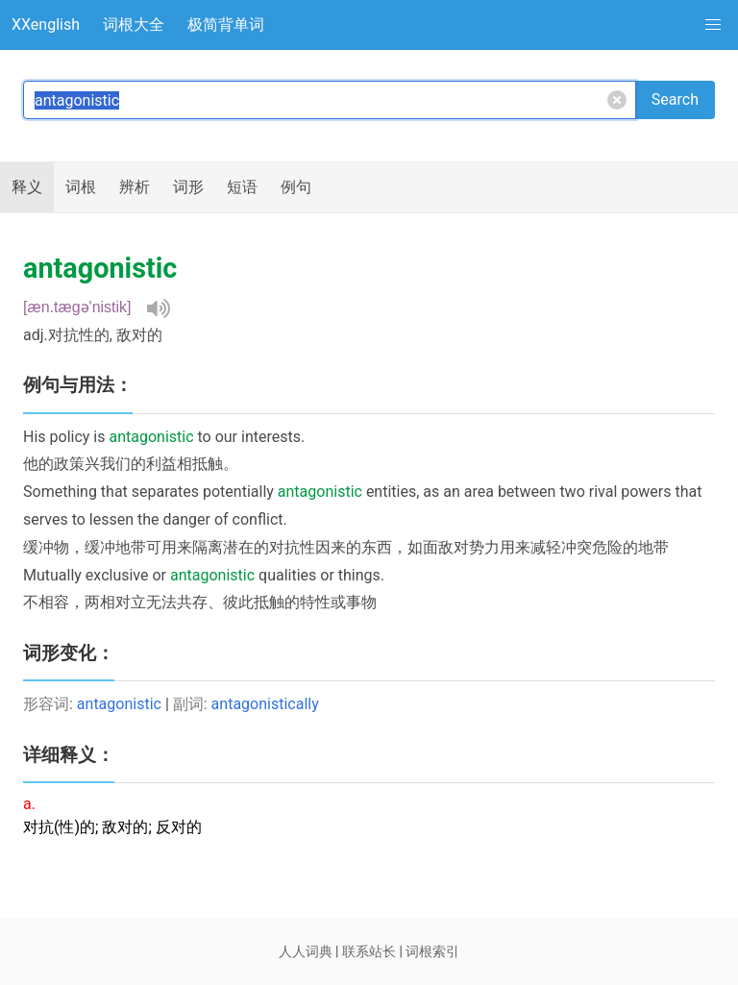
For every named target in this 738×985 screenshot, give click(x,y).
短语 (242, 187)
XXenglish (46, 24)
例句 (296, 187)
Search (675, 99)
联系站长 (369, 951)
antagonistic (119, 704)
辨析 (134, 187)
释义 (27, 187)
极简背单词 (225, 24)
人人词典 (305, 951)
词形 (188, 187)
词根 (80, 187)
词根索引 (432, 951)
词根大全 (133, 24)
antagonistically (265, 704)
